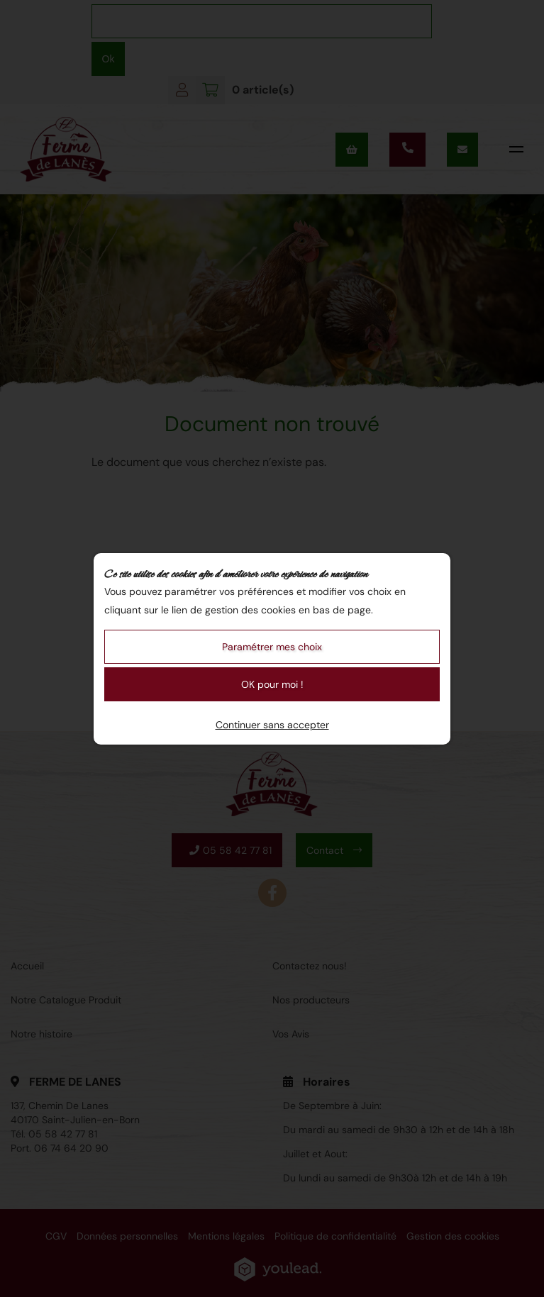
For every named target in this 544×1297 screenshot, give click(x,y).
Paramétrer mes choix (272, 646)
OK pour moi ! (272, 684)
